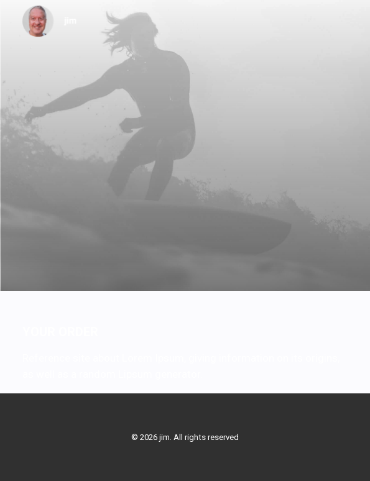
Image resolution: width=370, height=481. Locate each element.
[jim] (49, 21)
